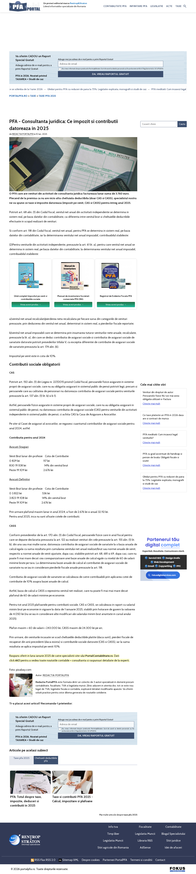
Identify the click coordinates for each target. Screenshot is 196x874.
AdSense (145, 847)
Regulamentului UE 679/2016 (153, 69)
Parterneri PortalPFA (115, 860)
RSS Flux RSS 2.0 (43, 860)
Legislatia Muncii (145, 833)
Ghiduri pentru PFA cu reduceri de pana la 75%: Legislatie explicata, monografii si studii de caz (98, 89)
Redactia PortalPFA (22, 134)
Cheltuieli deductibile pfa (46, 759)
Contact (160, 860)
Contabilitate (173, 827)
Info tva (113, 827)
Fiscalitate (145, 827)
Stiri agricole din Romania (113, 847)
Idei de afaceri (173, 847)
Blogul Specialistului (173, 833)
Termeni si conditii (141, 860)
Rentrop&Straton (78, 3)
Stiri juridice (173, 840)
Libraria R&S (145, 840)
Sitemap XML (69, 860)
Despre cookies (91, 860)
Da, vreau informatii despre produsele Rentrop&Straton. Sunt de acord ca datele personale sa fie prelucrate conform (111, 69)
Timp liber (113, 833)
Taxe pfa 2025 (21, 758)
